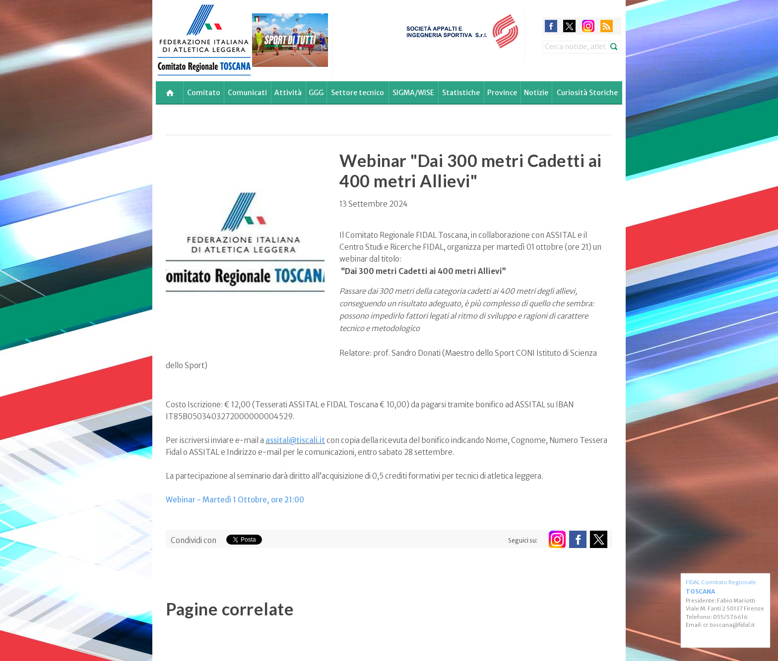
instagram (588, 26)
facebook (551, 26)
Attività (288, 92)
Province (502, 92)
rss (606, 26)
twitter (569, 26)
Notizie (536, 92)
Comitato (203, 92)
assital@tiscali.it (295, 440)
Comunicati (247, 92)
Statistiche (461, 92)
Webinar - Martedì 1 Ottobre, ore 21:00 (235, 499)
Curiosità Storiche (587, 92)
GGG (316, 92)
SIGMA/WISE (413, 92)
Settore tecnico (357, 92)
